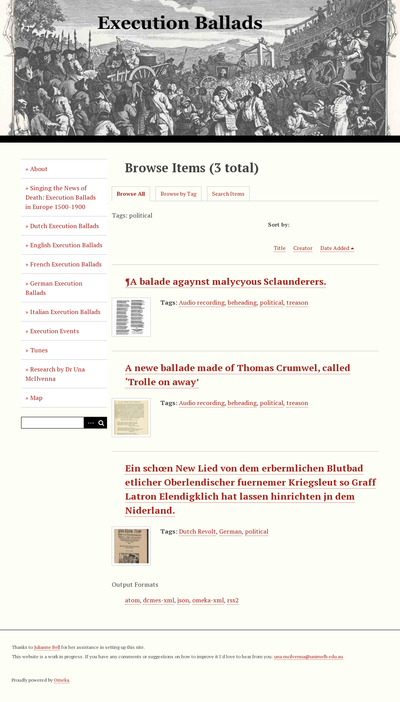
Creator (302, 248)
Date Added (334, 248)
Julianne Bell (47, 647)
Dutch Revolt (197, 531)
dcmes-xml (158, 600)
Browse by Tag (178, 193)
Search (101, 423)
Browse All (131, 193)
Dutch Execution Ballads (64, 225)
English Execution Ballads (66, 245)
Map (36, 397)
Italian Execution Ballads (65, 311)
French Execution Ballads (66, 264)
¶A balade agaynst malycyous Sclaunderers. (225, 281)
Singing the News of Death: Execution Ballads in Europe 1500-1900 (60, 197)
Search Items (228, 193)
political (271, 302)
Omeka (61, 680)
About (39, 168)
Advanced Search (89, 423)
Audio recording (202, 302)
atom (132, 600)
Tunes (39, 350)
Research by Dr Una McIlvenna (55, 374)
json (183, 600)
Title (280, 248)
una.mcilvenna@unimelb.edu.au (308, 656)
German (230, 531)
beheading (242, 302)
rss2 (233, 600)
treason (297, 302)
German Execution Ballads (53, 288)
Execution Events (54, 331)
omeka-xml (208, 600)
